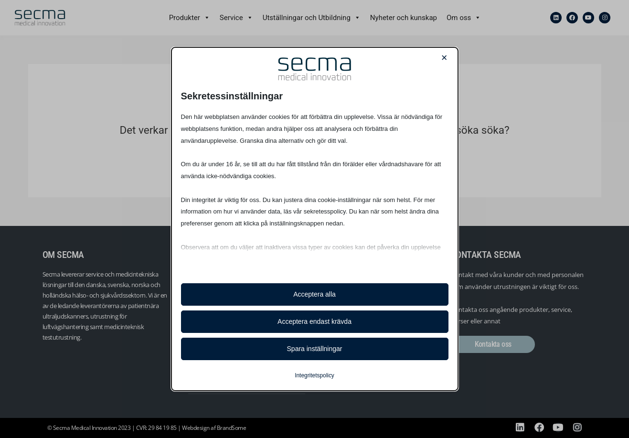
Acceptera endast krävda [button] (314, 321)
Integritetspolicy (314, 375)
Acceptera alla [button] (314, 294)
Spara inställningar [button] (314, 349)
